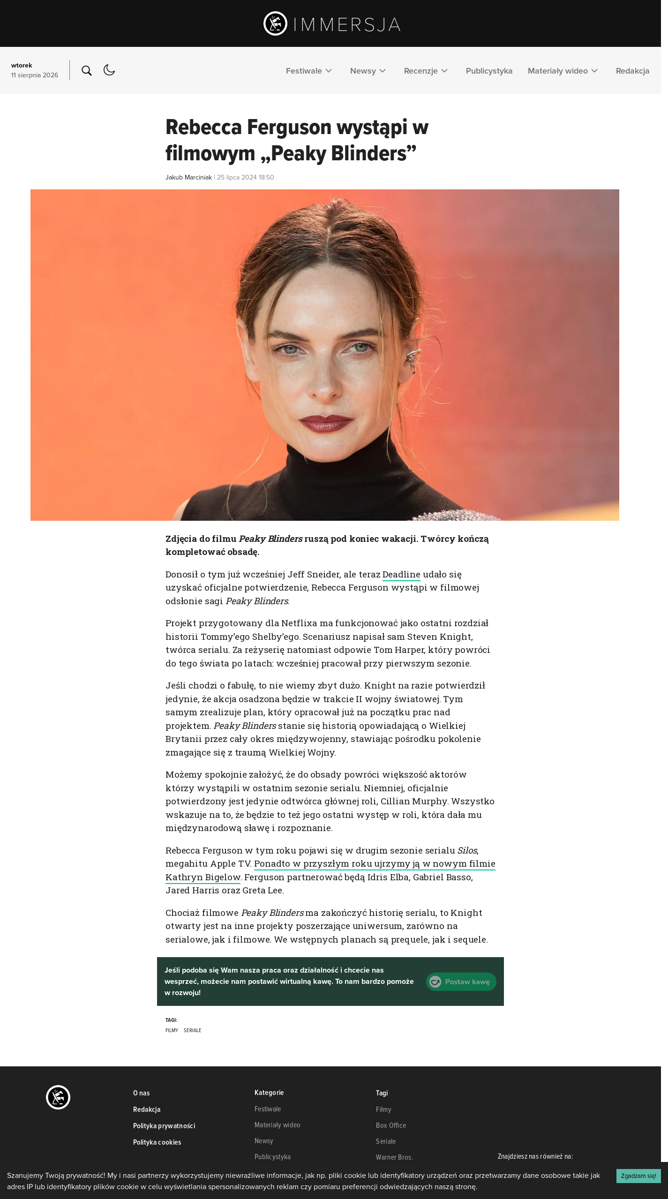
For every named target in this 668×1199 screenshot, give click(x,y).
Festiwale (310, 70)
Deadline (401, 574)
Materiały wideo (564, 70)
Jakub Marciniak (188, 177)
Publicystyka (489, 70)
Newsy (369, 70)
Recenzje (427, 70)
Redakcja (633, 70)
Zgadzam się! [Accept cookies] (638, 1175)
